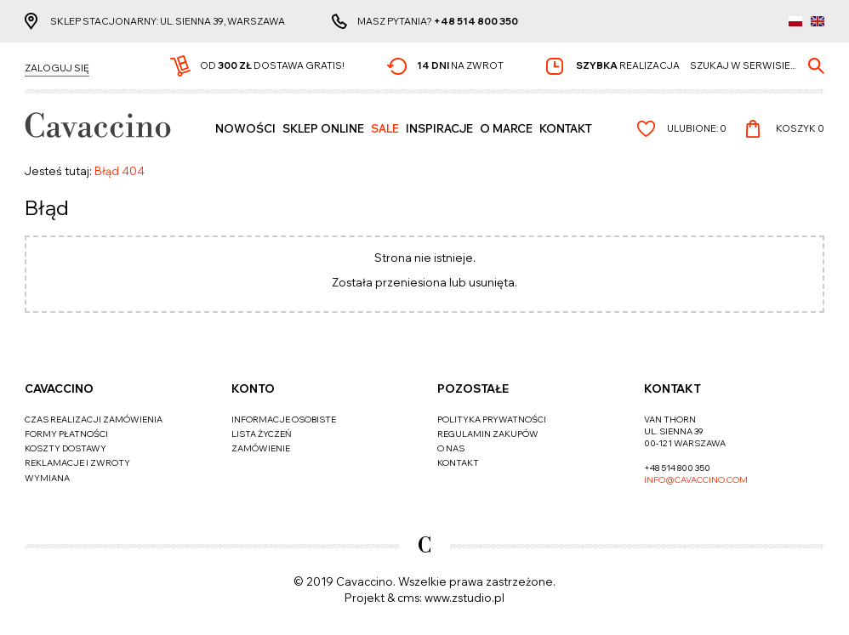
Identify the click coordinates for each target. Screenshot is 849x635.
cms (408, 597)
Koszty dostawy (65, 448)
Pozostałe (473, 388)
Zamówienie (260, 448)
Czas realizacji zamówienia (93, 419)
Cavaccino (59, 388)
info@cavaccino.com (696, 479)
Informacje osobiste (283, 419)
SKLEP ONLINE (323, 128)
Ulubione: (696, 128)
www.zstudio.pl (464, 597)
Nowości (245, 128)
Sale (385, 128)
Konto (253, 388)
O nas (450, 448)
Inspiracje (439, 128)
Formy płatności (66, 433)
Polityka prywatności (491, 419)
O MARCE (506, 128)
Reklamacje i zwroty (77, 462)
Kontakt (565, 128)
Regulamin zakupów (487, 433)
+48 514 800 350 (476, 21)
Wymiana (47, 478)
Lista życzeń (261, 433)
